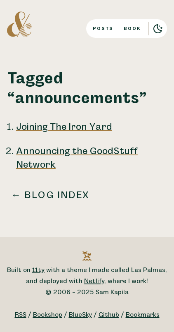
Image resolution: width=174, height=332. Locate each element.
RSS (20, 315)
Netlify (94, 281)
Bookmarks (143, 315)
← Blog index (50, 195)
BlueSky (80, 315)
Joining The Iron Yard (64, 127)
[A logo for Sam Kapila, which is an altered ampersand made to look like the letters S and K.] (19, 24)
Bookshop (47, 315)
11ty (38, 270)
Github (109, 315)
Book (132, 28)
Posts (103, 28)
